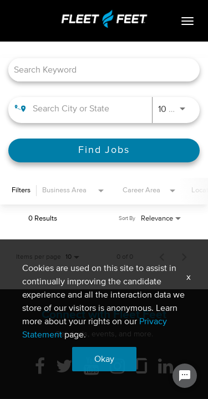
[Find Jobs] (104, 150)
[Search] (104, 150)
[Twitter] (64, 367)
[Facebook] (40, 367)
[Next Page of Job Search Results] (184, 257)
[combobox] (98, 69)
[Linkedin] (165, 367)
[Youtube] (91, 367)
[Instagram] (117, 367)
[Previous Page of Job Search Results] (162, 257)
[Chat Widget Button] (185, 376)
